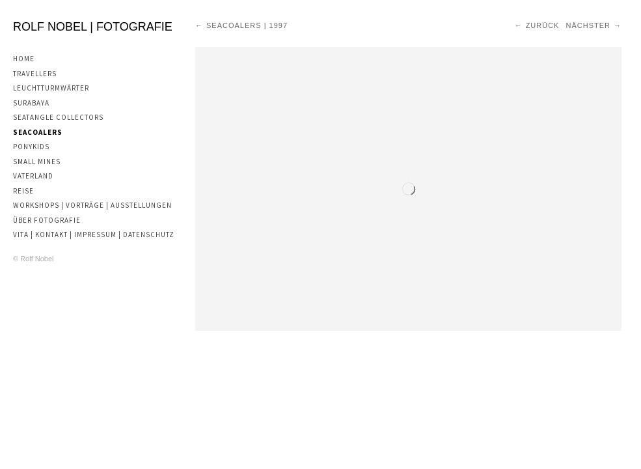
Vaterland (33, 175)
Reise (23, 190)
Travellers (35, 73)
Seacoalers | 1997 (247, 25)
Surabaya (31, 102)
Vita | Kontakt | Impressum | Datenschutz (93, 234)
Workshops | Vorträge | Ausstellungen (92, 205)
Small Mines (37, 161)
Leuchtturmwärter (51, 87)
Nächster (588, 25)
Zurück (543, 25)
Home (23, 58)
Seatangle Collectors (58, 117)
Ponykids (31, 146)
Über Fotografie (47, 220)
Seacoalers (37, 132)
